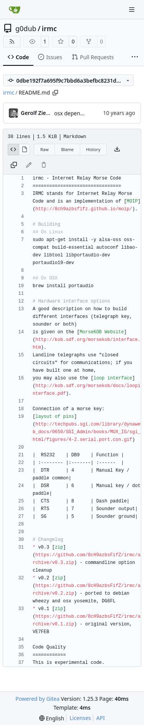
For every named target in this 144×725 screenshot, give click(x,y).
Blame (67, 149)
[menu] (51, 718)
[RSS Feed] (12, 41)
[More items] (135, 57)
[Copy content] (14, 165)
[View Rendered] (24, 149)
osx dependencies (76, 113)
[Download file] (117, 149)
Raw (44, 149)
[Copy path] (55, 92)
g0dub (25, 28)
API (100, 718)
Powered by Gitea (37, 698)
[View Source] (13, 149)
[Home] (14, 10)
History (93, 149)
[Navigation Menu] (132, 9)
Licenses (80, 718)
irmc (49, 28)
